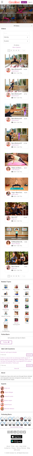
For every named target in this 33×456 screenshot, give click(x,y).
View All (16, 368)
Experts (3, 384)
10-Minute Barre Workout (17, 242)
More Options (17, 47)
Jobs (16, 446)
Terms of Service (21, 448)
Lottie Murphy (15, 169)
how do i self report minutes (9, 352)
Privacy (14, 448)
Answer (29, 355)
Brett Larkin (15, 194)
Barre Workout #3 (17, 143)
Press (12, 446)
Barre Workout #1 (16, 94)
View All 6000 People (16, 427)
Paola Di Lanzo (9, 396)
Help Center (22, 446)
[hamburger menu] (2, 2)
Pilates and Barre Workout (17, 168)
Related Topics (6, 282)
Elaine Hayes (8, 400)
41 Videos (16, 26)
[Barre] (16, 33)
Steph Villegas (16, 243)
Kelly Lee (14, 219)
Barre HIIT (14, 217)
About (8, 446)
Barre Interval (15, 266)
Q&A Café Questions (8, 349)
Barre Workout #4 (17, 118)
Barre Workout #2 (17, 69)
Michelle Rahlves (9, 408)
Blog (28, 448)
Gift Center (17, 450)
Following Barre (6, 414)
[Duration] (16, 41)
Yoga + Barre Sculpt (17, 192)
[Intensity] (16, 37)
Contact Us (7, 448)
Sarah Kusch (15, 71)
